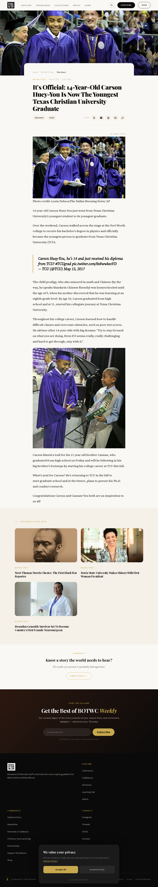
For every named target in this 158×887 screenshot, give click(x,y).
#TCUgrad (63, 263)
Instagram (87, 817)
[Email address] (67, 732)
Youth (51, 118)
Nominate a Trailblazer (18, 831)
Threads (86, 824)
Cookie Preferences (143, 879)
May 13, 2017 (74, 268)
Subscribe (126, 5)
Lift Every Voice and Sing (19, 838)
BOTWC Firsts (47, 72)
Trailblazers (43, 5)
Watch (76, 5)
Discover (26, 5)
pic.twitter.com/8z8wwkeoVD (94, 263)
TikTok (85, 831)
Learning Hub (88, 792)
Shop (144, 5)
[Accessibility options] (7, 879)
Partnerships (13, 846)
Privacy (130, 879)
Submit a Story (79, 676)
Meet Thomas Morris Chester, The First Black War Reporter (46, 574)
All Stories (87, 785)
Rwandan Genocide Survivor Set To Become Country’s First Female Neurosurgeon (42, 628)
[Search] (111, 5)
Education (39, 118)
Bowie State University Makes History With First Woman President (110, 574)
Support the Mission (17, 853)
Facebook (87, 846)
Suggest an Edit (117, 134)
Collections (61, 5)
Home (35, 72)
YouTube (86, 838)
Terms (120, 879)
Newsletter (12, 824)
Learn (88, 5)
